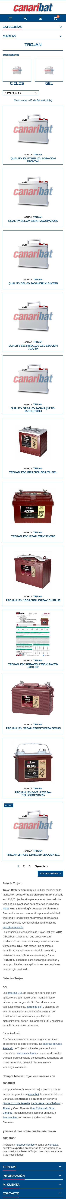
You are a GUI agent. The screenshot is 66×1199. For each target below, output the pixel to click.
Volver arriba (51, 873)
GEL (49, 83)
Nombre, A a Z (21, 93)
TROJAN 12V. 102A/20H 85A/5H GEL (33, 472)
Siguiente (42, 866)
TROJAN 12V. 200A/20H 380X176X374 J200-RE (33, 666)
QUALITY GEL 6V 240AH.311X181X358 (33, 283)
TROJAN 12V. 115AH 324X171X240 (33, 536)
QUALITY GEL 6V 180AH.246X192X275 (33, 221)
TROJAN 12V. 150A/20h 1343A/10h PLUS (33, 600)
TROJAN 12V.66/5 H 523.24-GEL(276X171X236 (33, 794)
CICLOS (17, 83)
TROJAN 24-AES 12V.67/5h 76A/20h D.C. (33, 855)
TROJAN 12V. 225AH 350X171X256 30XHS (33, 728)
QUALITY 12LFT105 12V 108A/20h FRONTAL (33, 160)
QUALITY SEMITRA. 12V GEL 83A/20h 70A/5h (33, 347)
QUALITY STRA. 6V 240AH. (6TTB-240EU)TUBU (33, 409)
